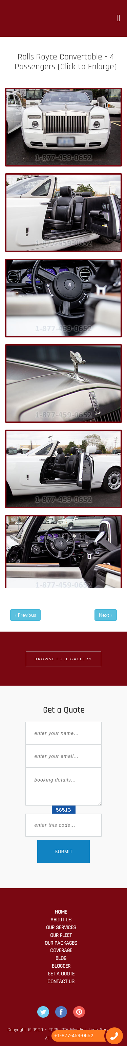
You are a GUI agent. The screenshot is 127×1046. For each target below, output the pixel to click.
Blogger (61, 966)
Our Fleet (61, 935)
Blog (61, 958)
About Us (60, 919)
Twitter (43, 1012)
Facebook (61, 1012)
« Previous (25, 615)
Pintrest (79, 1012)
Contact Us (61, 981)
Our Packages (61, 943)
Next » (105, 615)
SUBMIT (63, 851)
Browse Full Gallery (63, 659)
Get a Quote (61, 973)
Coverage (61, 950)
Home (61, 912)
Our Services (61, 927)
